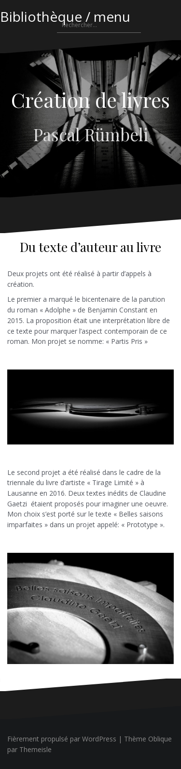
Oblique (160, 738)
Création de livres (90, 99)
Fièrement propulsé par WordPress (61, 738)
